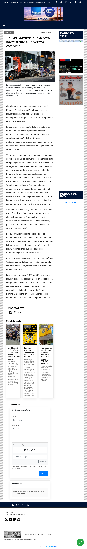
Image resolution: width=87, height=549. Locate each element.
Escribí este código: (19, 445)
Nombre (14, 416)
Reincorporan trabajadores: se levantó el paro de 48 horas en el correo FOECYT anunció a (46, 355)
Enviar (43, 474)
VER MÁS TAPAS (70, 202)
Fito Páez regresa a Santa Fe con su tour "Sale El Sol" (29, 352)
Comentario (15, 425)
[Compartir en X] (15, 313)
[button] (56, 2)
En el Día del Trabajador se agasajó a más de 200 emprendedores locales (13, 353)
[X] (66, 2)
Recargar (42, 461)
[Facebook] (70, 2)
